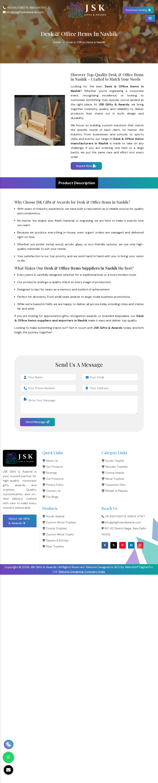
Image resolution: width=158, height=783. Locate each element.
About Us (50, 460)
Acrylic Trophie (113, 460)
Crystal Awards (113, 472)
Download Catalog (138, 10)
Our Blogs (50, 497)
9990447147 (38, 8)
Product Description (76, 182)
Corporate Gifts (114, 485)
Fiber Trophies (53, 546)
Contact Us (51, 491)
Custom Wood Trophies (59, 522)
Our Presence (53, 479)
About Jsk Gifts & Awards (19, 521)
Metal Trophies (113, 479)
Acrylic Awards (53, 516)
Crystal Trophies (54, 528)
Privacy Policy (53, 485)
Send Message (37, 422)
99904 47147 (136, 516)
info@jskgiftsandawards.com (23, 12)
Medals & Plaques (115, 491)
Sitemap (49, 472)
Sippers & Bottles (55, 540)
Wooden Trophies (115, 466)
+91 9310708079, (16, 8)
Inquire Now (86, 166)
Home (57, 42)
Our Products (52, 466)
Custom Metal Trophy (58, 534)
